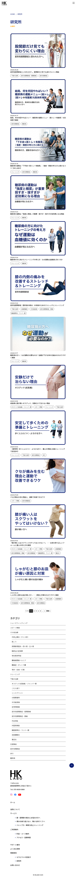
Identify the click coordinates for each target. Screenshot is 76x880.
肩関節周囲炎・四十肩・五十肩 (23, 646)
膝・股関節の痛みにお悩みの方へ (28, 817)
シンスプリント (17, 693)
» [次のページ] (44, 611)
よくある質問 (15, 849)
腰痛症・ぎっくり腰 (19, 665)
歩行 (44, 455)
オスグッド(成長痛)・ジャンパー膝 (21, 407)
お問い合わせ (15, 865)
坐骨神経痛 (16, 707)
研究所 (19, 861)
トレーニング (15, 172)
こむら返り (16, 688)
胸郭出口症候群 (17, 651)
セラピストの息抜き (24, 857)
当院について (15, 809)
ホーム (12, 802)
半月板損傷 (34, 309)
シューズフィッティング (19, 623)
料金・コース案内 (23, 834)
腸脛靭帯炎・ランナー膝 (18, 313)
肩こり (14, 641)
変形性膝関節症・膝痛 (46, 309)
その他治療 (14, 632)
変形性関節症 (43, 76)
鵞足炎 (57, 553)
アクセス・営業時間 (24, 837)
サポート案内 (15, 845)
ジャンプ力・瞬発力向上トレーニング (30, 825)
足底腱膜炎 (16, 735)
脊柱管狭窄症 (16, 655)
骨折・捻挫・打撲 (18, 669)
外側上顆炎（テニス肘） (20, 637)
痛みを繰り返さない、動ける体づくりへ (31, 821)
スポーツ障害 (38, 407)
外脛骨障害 (16, 725)
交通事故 (13, 744)
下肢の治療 (14, 76)
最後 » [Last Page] (48, 611)
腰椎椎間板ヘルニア (19, 660)
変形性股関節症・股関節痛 (28, 76)
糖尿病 (24, 124)
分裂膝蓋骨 (24, 309)
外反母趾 (15, 721)
